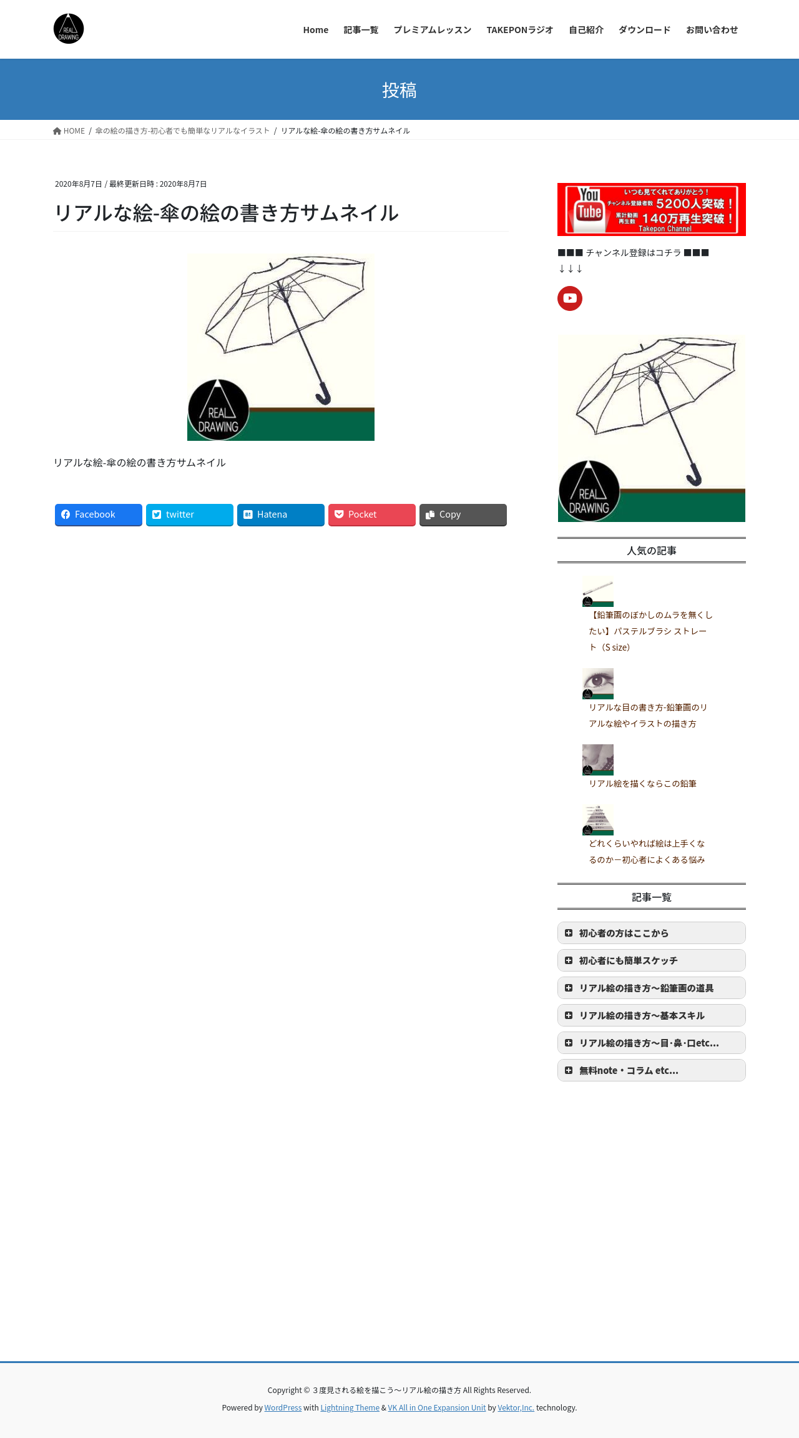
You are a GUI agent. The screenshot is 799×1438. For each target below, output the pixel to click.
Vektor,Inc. (516, 1407)
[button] (651, 932)
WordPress (283, 1407)
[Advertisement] (399, 1248)
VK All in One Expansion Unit (437, 1407)
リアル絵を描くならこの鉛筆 (643, 783)
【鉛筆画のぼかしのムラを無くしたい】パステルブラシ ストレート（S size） (651, 631)
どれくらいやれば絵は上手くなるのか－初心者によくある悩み (647, 851)
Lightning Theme (350, 1407)
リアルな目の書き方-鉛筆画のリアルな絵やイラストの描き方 (648, 715)
